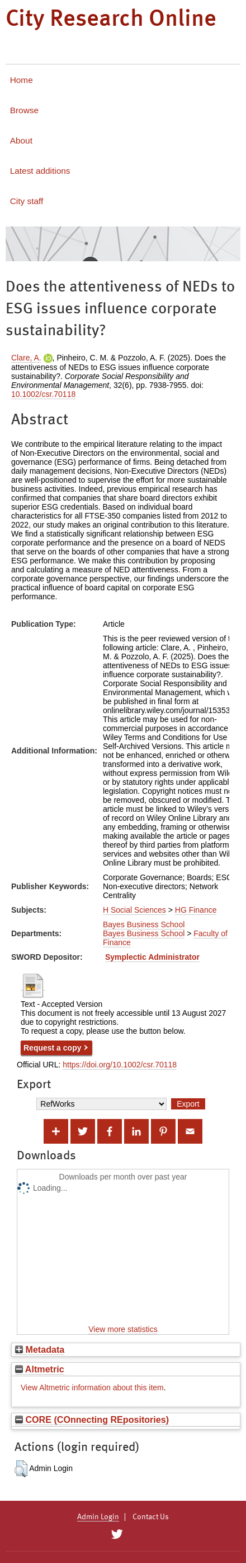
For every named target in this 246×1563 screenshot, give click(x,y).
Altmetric (39, 1369)
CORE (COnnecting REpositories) (92, 1419)
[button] (21, 1468)
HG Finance (196, 909)
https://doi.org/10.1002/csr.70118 (120, 1064)
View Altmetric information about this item (92, 1387)
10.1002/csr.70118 (43, 394)
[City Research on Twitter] (116, 1534)
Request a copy (52, 1047)
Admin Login (98, 1517)
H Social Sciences (134, 909)
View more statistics (122, 1329)
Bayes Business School (143, 924)
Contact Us (151, 1517)
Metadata (39, 1349)
